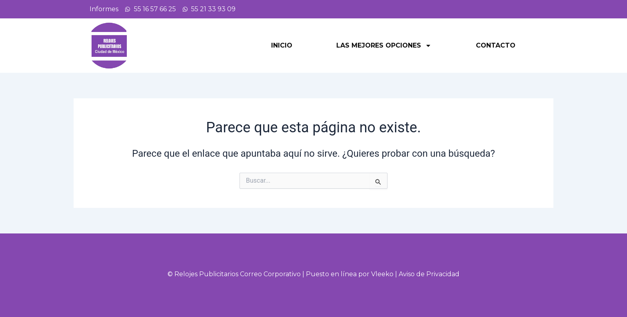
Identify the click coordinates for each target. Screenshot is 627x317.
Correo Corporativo (270, 274)
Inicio (281, 45)
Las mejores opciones (383, 45)
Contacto (495, 45)
